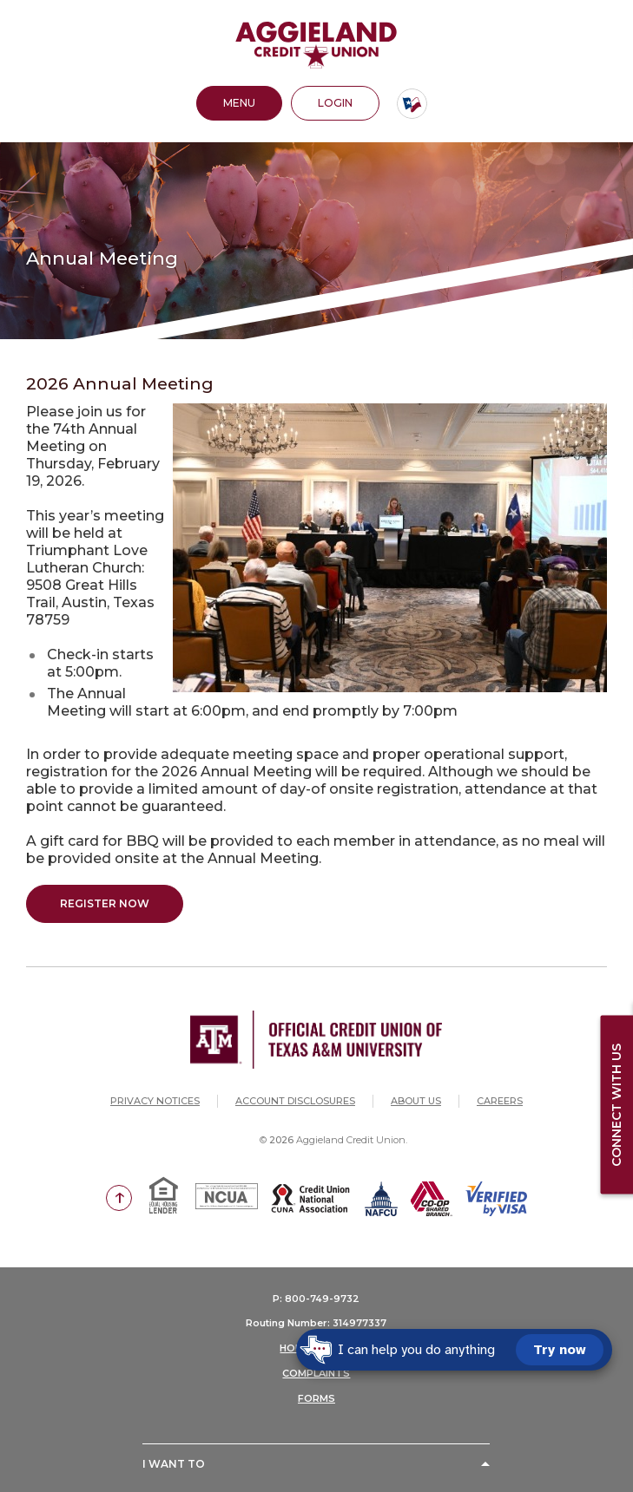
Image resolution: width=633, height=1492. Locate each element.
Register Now (104, 903)
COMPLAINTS (316, 1373)
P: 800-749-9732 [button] (316, 1298)
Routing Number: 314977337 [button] (316, 1323)
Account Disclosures (295, 1101)
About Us (416, 1101)
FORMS (316, 1398)
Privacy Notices (155, 1101)
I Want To (173, 1463)
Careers (500, 1101)
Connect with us (616, 1104)
